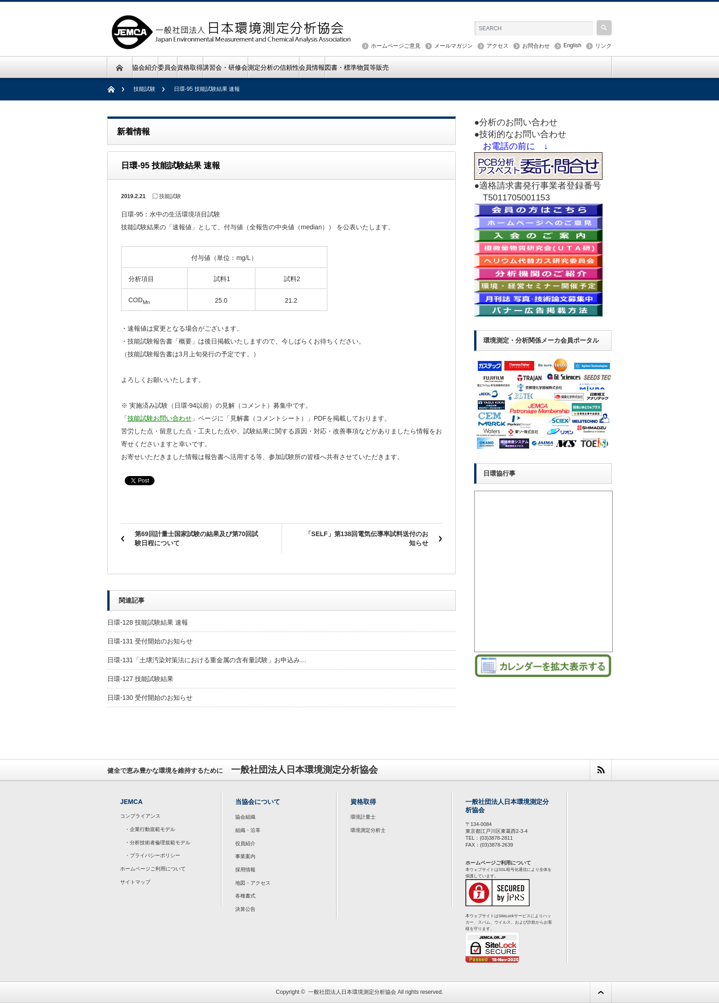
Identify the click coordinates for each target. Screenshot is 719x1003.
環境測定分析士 (368, 830)
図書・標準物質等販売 (357, 67)
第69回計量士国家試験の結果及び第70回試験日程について (196, 538)
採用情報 (245, 869)
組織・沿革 (247, 830)
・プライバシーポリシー (152, 855)
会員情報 (312, 67)
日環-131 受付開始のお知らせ (150, 641)
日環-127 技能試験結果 (140, 678)
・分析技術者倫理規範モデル (157, 842)
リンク (603, 46)
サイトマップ (135, 882)
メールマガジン (453, 46)
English (572, 45)
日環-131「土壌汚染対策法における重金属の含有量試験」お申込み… (206, 660)
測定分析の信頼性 (273, 67)
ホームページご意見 (395, 46)
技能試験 (144, 89)
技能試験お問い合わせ (159, 418)
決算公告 (245, 909)
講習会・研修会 (225, 67)
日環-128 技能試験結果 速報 (147, 622)
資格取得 (190, 67)
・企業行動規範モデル (150, 829)
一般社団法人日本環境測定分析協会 (352, 992)
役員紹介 (245, 843)
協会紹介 (145, 67)
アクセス (498, 46)
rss (600, 769)
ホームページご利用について (153, 868)
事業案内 (245, 856)
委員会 (167, 67)
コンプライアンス (140, 816)
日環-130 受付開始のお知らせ (150, 697)
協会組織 (245, 817)
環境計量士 (363, 817)
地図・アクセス (253, 883)
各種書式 (245, 895)
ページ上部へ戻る (601, 992)
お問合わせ (536, 46)
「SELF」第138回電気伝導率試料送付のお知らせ (366, 538)
